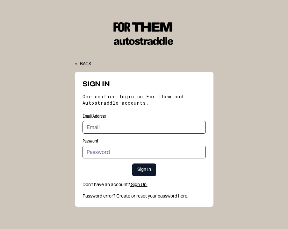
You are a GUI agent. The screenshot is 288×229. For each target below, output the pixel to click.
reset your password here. (162, 196)
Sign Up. (139, 184)
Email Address (94, 116)
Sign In (144, 170)
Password (90, 141)
